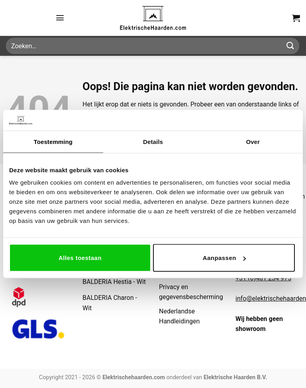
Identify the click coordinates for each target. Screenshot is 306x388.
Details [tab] (153, 141)
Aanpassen (224, 257)
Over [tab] (253, 141)
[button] (60, 18)
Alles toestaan (80, 257)
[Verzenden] (290, 45)
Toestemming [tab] (53, 141)
